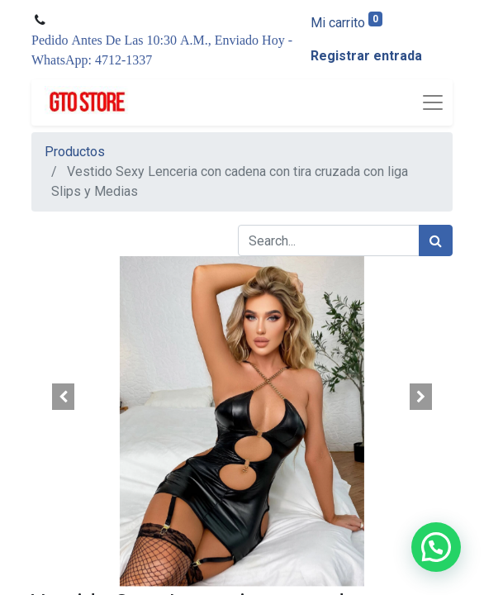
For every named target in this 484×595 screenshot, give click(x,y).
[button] (63, 397)
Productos (75, 151)
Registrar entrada (366, 56)
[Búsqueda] (436, 240)
